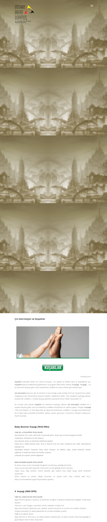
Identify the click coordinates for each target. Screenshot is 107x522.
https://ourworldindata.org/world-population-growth (34, 479)
